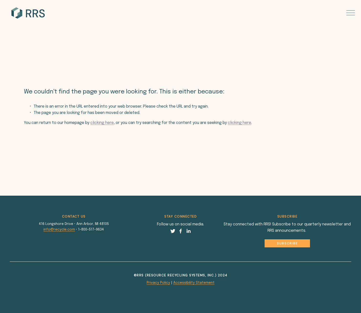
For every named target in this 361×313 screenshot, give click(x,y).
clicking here (102, 123)
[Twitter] (172, 231)
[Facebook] (180, 231)
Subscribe (287, 243)
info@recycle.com (59, 229)
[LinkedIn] (188, 231)
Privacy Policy (158, 282)
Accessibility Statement (194, 282)
